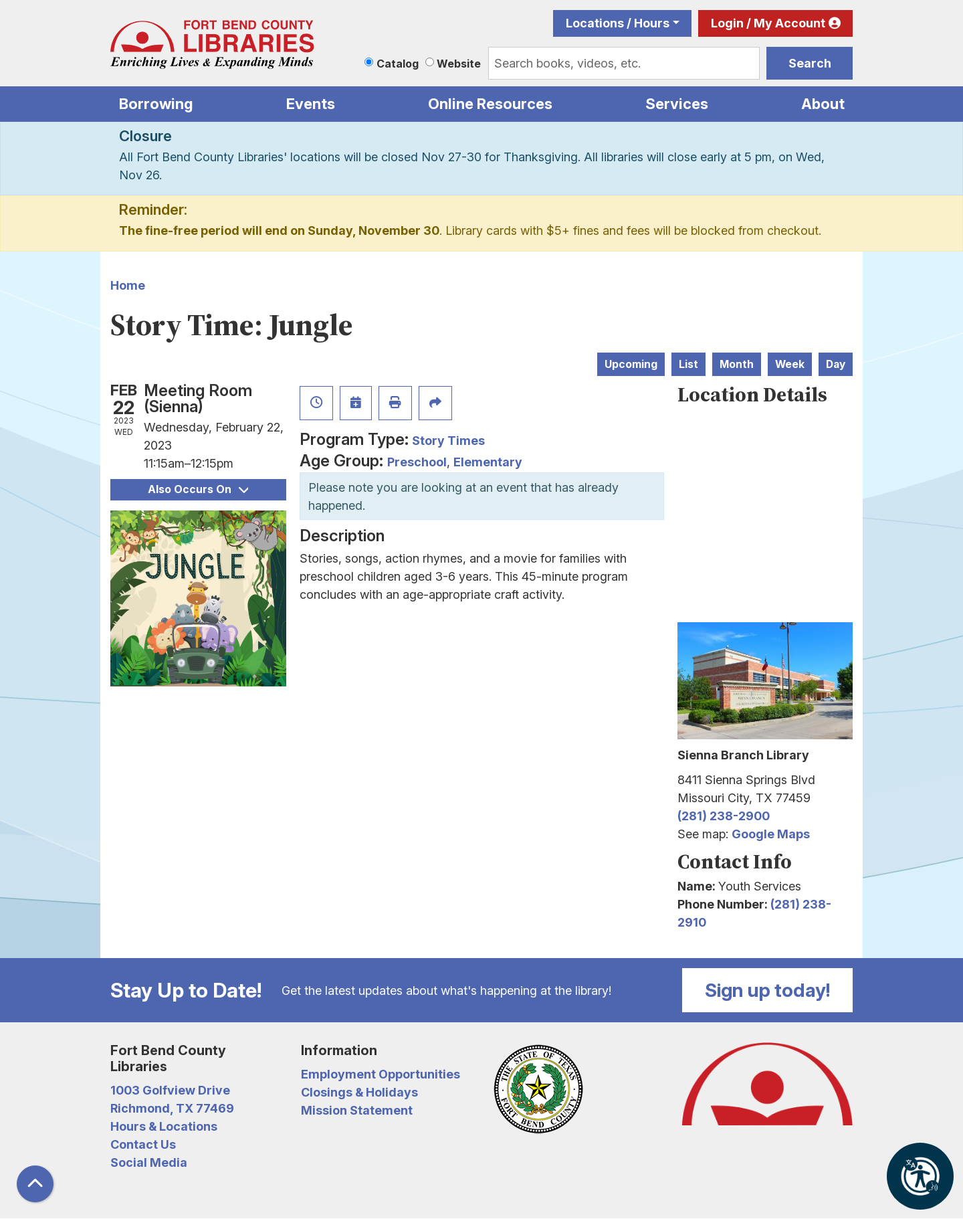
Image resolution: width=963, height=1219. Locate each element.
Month (737, 364)
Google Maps (771, 834)
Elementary (487, 462)
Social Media (148, 1162)
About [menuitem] (823, 103)
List (688, 364)
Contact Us (143, 1144)
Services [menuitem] (676, 103)
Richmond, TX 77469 (172, 1108)
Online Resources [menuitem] (490, 103)
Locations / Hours (617, 23)
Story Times (448, 441)
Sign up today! (768, 990)
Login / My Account (768, 23)
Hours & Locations (163, 1126)
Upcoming (631, 364)
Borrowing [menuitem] (156, 103)
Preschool (417, 462)
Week (790, 364)
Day (835, 364)
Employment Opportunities (380, 1074)
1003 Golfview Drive (170, 1090)
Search (809, 63)
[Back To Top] (35, 1183)
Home (127, 285)
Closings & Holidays (359, 1092)
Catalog (398, 63)
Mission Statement (357, 1110)
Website (459, 63)
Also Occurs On (198, 489)
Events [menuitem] (310, 103)
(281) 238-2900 (723, 816)
